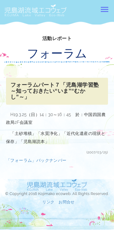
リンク (48, 202)
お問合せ (66, 202)
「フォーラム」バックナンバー (36, 160)
